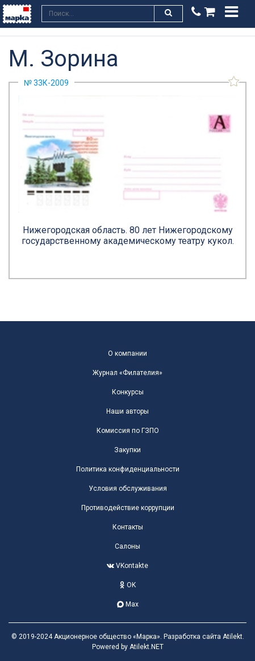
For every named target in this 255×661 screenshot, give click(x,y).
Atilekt (233, 637)
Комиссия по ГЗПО (128, 431)
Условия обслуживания (128, 488)
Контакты (127, 527)
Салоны (127, 546)
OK (128, 585)
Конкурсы (128, 392)
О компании (127, 353)
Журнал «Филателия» (127, 373)
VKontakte (127, 566)
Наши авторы (127, 411)
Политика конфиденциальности (127, 469)
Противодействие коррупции (127, 508)
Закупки (127, 450)
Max (128, 604)
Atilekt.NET (146, 647)
